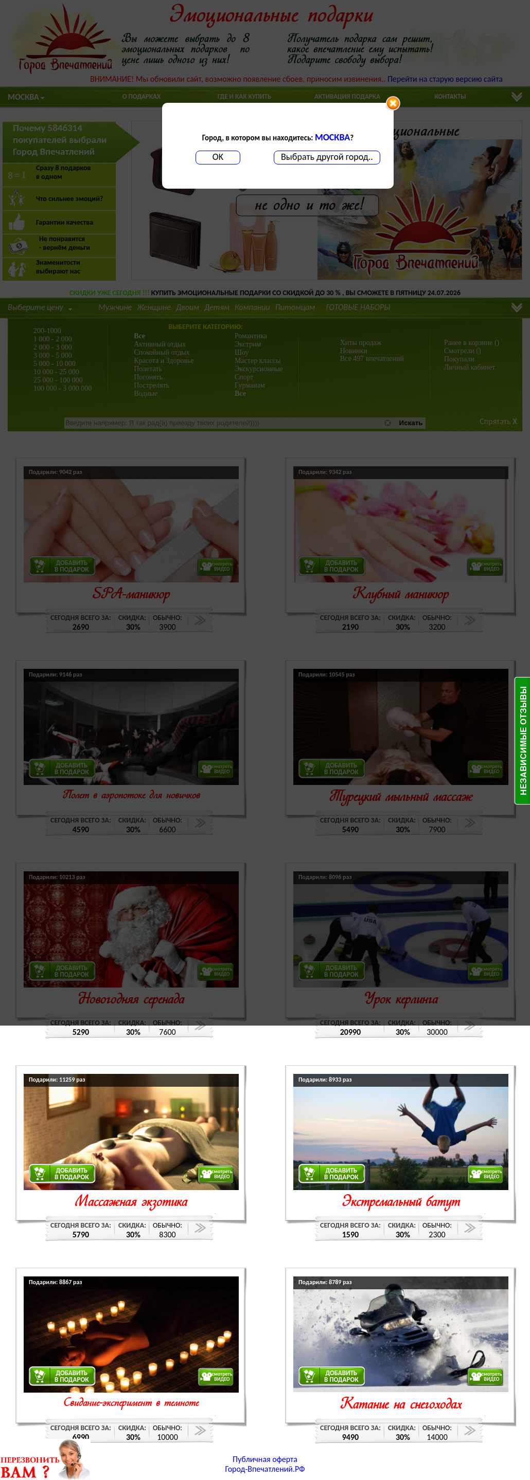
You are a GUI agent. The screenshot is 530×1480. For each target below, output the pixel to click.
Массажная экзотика (131, 1203)
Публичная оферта (265, 1459)
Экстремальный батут (401, 1203)
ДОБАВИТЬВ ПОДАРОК (72, 1173)
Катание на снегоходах (401, 1405)
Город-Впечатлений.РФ (265, 1469)
